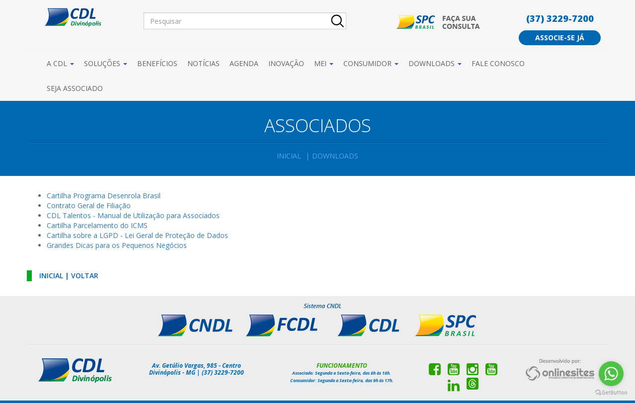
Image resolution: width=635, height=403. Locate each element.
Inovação (286, 63)
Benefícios (157, 63)
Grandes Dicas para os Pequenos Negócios (117, 245)
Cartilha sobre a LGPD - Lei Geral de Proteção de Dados (137, 235)
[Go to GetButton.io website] (611, 393)
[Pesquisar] (245, 20)
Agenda (244, 63)
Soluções (105, 63)
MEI (323, 63)
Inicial (289, 156)
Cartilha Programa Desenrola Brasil (103, 195)
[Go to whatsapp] (611, 373)
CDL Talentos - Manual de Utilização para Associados (133, 215)
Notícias (203, 63)
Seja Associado (75, 88)
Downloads (435, 63)
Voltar (84, 275)
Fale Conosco (498, 63)
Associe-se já (559, 37)
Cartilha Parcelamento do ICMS (97, 225)
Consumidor (370, 63)
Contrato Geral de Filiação (89, 205)
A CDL (60, 63)
